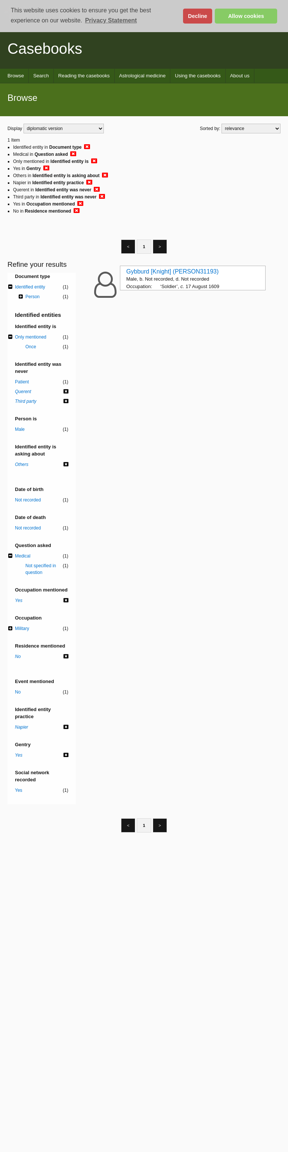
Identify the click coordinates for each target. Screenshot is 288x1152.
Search (41, 75)
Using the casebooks (197, 75)
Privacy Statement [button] (111, 20)
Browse (15, 75)
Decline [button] (197, 16)
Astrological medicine (142, 75)
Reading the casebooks (84, 75)
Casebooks (44, 48)
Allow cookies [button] (246, 16)
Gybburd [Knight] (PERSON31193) (172, 271)
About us (240, 75)
